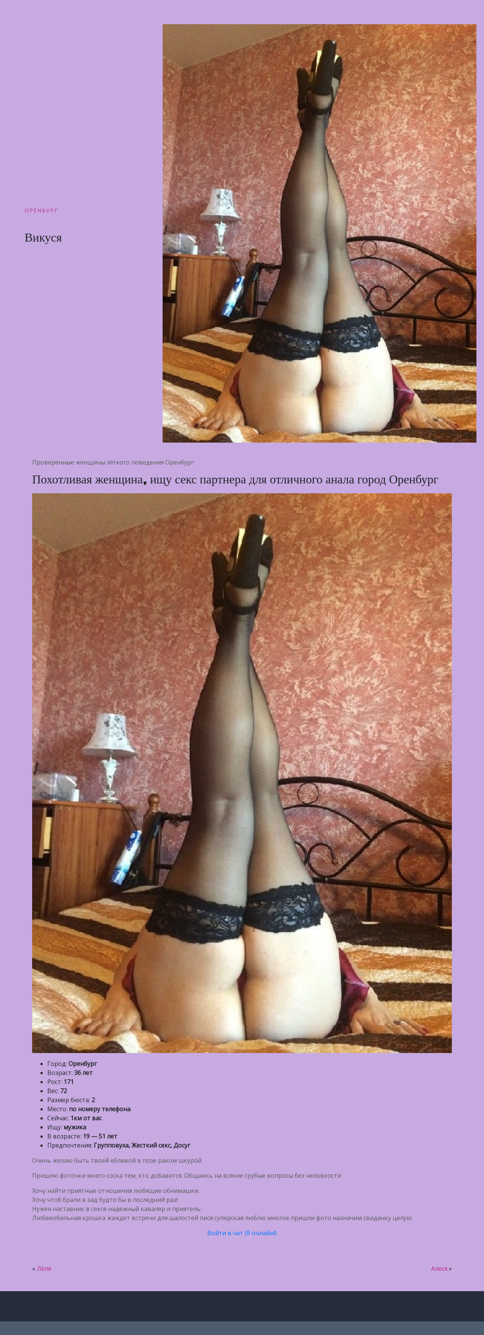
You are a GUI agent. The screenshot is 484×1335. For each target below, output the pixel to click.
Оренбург (41, 210)
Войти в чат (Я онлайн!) (242, 1233)
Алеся (439, 1268)
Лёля (44, 1268)
